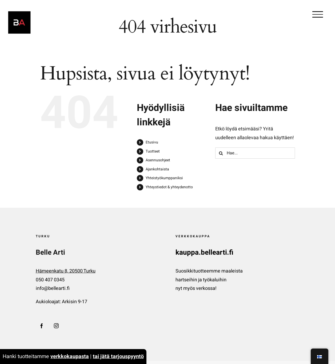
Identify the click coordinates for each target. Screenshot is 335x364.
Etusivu (152, 142)
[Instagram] (56, 325)
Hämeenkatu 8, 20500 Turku (65, 271)
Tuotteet (153, 151)
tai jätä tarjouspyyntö (118, 356)
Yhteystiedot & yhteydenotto (169, 187)
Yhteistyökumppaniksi (164, 178)
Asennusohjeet (158, 160)
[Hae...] (255, 153)
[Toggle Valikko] (317, 14)
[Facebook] (41, 325)
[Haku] (220, 153)
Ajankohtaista (157, 169)
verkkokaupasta (69, 356)
